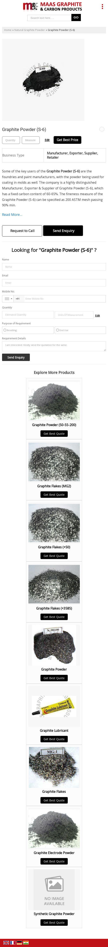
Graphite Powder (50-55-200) (54, 425)
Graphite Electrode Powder (54, 853)
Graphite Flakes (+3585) (54, 608)
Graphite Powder (54, 669)
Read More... (12, 214)
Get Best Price (67, 140)
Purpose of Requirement (16, 323)
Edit (47, 140)
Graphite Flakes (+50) (54, 547)
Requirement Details (14, 338)
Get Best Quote (54, 434)
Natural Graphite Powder (29, 30)
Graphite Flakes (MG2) (54, 486)
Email (5, 275)
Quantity (7, 307)
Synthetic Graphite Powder (54, 914)
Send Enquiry (63, 230)
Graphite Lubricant (54, 731)
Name (5, 259)
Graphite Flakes (54, 792)
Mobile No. (8, 291)
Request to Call (22, 230)
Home (8, 30)
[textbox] (31, 140)
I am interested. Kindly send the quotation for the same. (54, 346)
